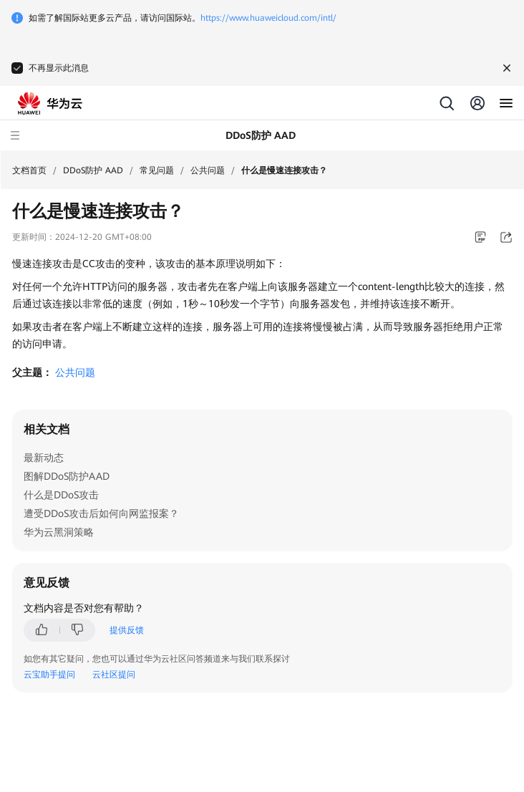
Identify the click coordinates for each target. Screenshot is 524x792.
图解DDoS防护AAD (67, 476)
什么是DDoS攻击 (61, 495)
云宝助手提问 (49, 675)
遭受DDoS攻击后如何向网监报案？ (101, 513)
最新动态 (44, 457)
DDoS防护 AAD (93, 170)
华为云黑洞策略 (59, 532)
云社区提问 (113, 675)
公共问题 (207, 170)
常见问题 (157, 170)
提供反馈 (127, 630)
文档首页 (29, 170)
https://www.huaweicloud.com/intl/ (268, 18)
